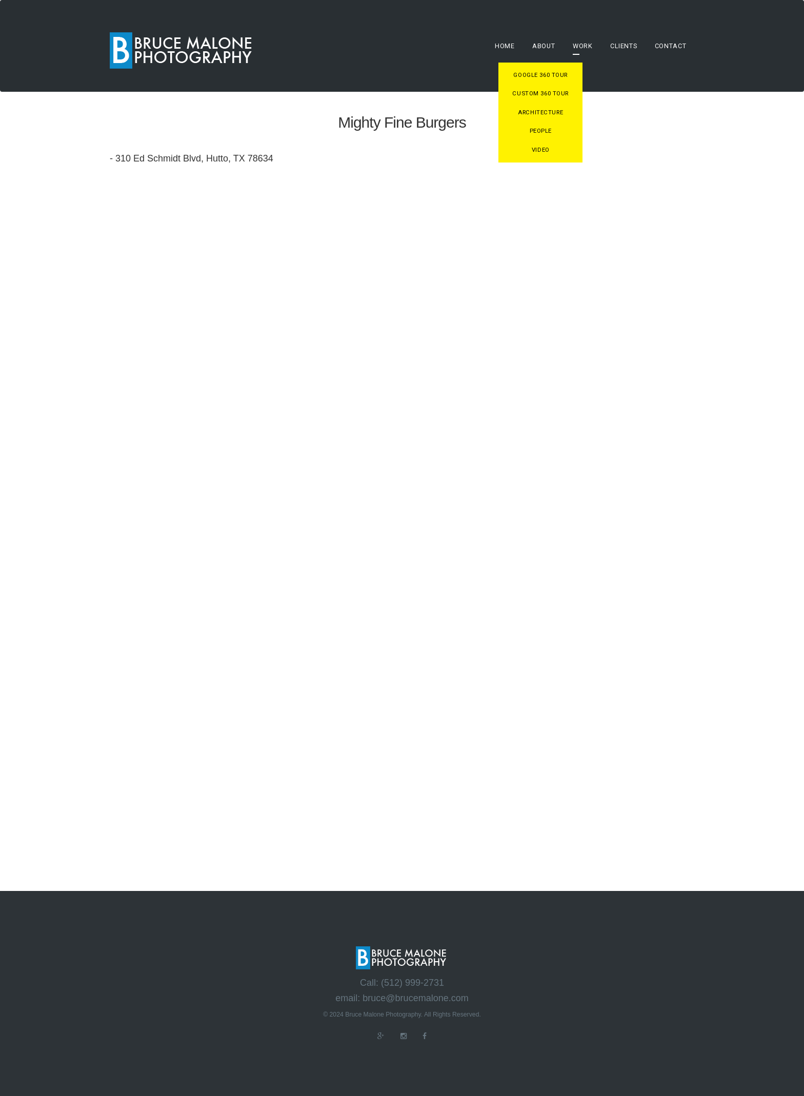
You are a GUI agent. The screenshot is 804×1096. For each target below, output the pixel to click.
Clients (623, 46)
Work (583, 46)
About (543, 46)
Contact (670, 46)
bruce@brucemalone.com (415, 998)
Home (505, 46)
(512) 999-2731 (412, 983)
